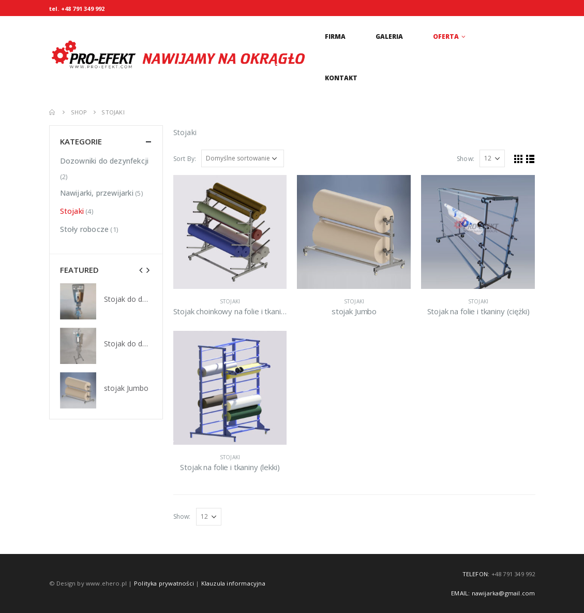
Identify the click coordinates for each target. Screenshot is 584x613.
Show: (465, 158)
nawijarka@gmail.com (503, 593)
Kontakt (341, 78)
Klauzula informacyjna (233, 583)
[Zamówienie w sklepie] (242, 158)
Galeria (389, 36)
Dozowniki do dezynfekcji (104, 161)
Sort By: (185, 158)
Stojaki (230, 301)
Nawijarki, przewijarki (96, 193)
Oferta (446, 36)
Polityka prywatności (164, 583)
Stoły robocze (84, 229)
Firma (335, 36)
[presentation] (141, 270)
